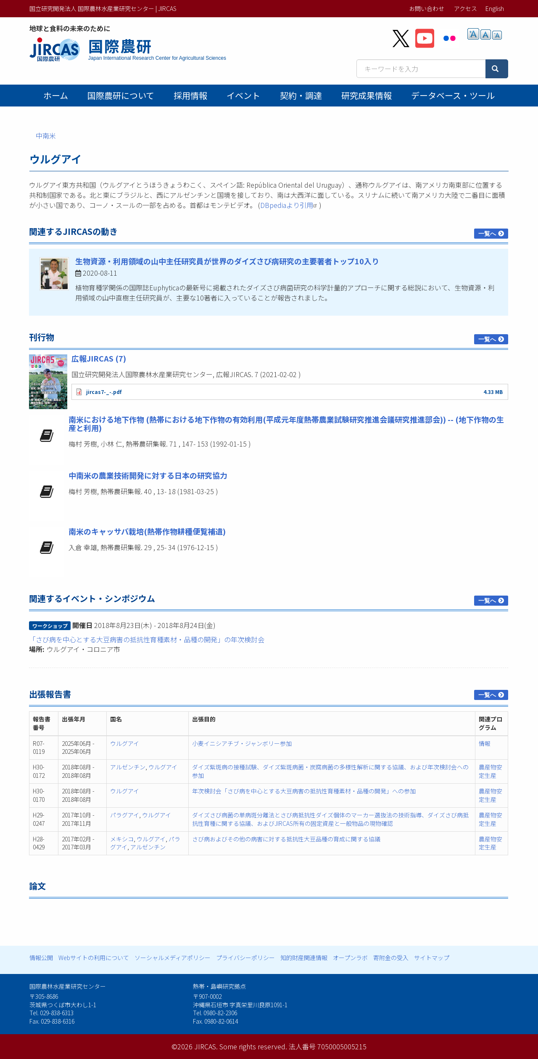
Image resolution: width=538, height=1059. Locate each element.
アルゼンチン (127, 767)
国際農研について (120, 95)
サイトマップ (431, 957)
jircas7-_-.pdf (103, 391)
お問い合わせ (426, 8)
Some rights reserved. (253, 1046)
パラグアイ (124, 815)
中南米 (46, 135)
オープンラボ (350, 957)
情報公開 (41, 957)
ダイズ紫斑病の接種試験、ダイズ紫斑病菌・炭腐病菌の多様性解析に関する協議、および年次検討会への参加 (330, 771)
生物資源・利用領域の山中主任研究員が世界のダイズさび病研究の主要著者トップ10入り (227, 260)
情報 (485, 743)
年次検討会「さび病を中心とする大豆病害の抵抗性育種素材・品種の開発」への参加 (304, 791)
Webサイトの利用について (93, 957)
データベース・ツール (453, 95)
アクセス (465, 8)
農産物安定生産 (490, 771)
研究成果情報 (366, 95)
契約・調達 (301, 95)
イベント (243, 95)
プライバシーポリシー (245, 957)
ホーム (55, 95)
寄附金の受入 (391, 957)
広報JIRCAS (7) (98, 358)
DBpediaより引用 (289, 205)
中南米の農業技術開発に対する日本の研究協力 (148, 475)
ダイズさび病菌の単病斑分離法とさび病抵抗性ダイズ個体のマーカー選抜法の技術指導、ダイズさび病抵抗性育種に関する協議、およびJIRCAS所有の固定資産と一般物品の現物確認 (330, 819)
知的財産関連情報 (303, 957)
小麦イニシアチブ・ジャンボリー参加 (242, 743)
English (494, 8)
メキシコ (122, 839)
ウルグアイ (124, 743)
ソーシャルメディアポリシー (172, 957)
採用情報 (190, 95)
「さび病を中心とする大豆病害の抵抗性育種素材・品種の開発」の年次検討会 (146, 639)
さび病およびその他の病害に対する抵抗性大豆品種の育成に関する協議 (286, 839)
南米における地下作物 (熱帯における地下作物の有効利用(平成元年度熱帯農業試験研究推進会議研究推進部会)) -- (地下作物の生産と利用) (286, 423)
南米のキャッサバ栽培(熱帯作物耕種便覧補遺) (147, 531)
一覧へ (487, 234)
